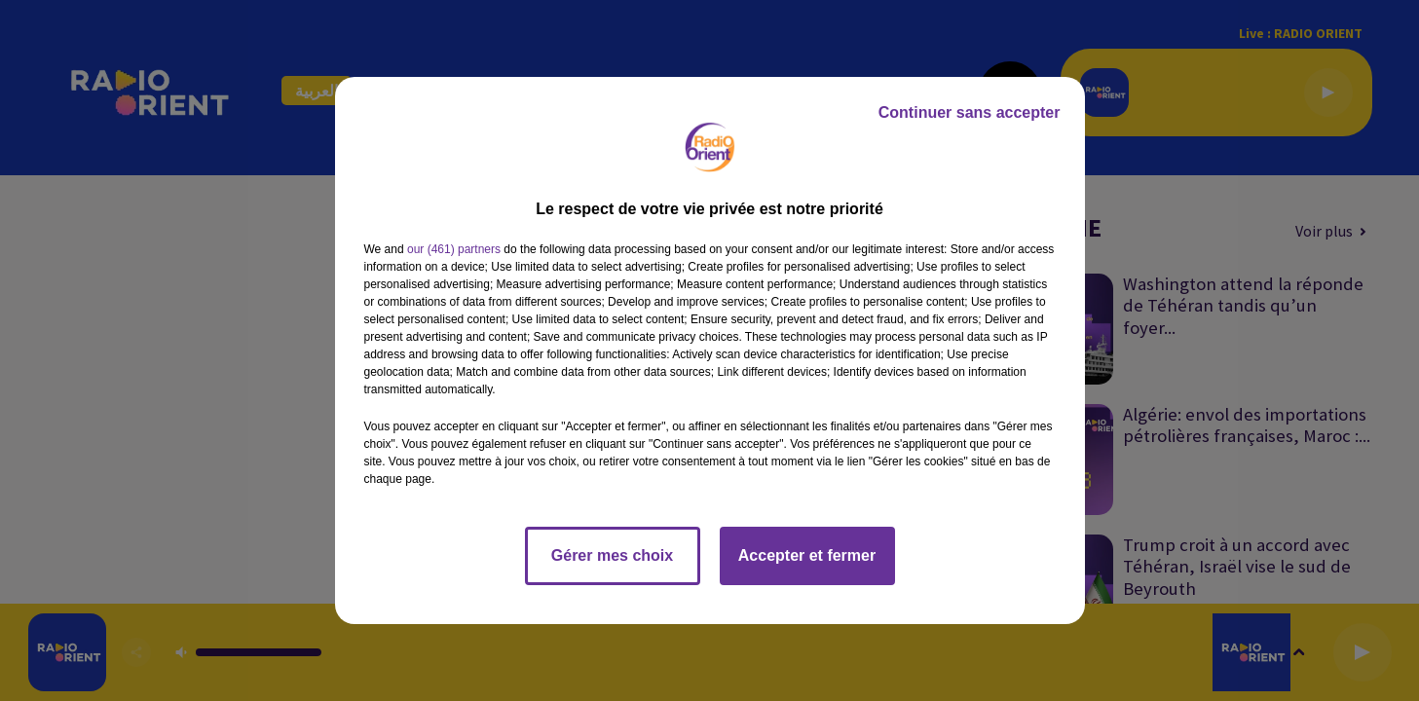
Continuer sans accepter (969, 112)
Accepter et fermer (807, 555)
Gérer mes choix (612, 555)
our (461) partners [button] (454, 249)
